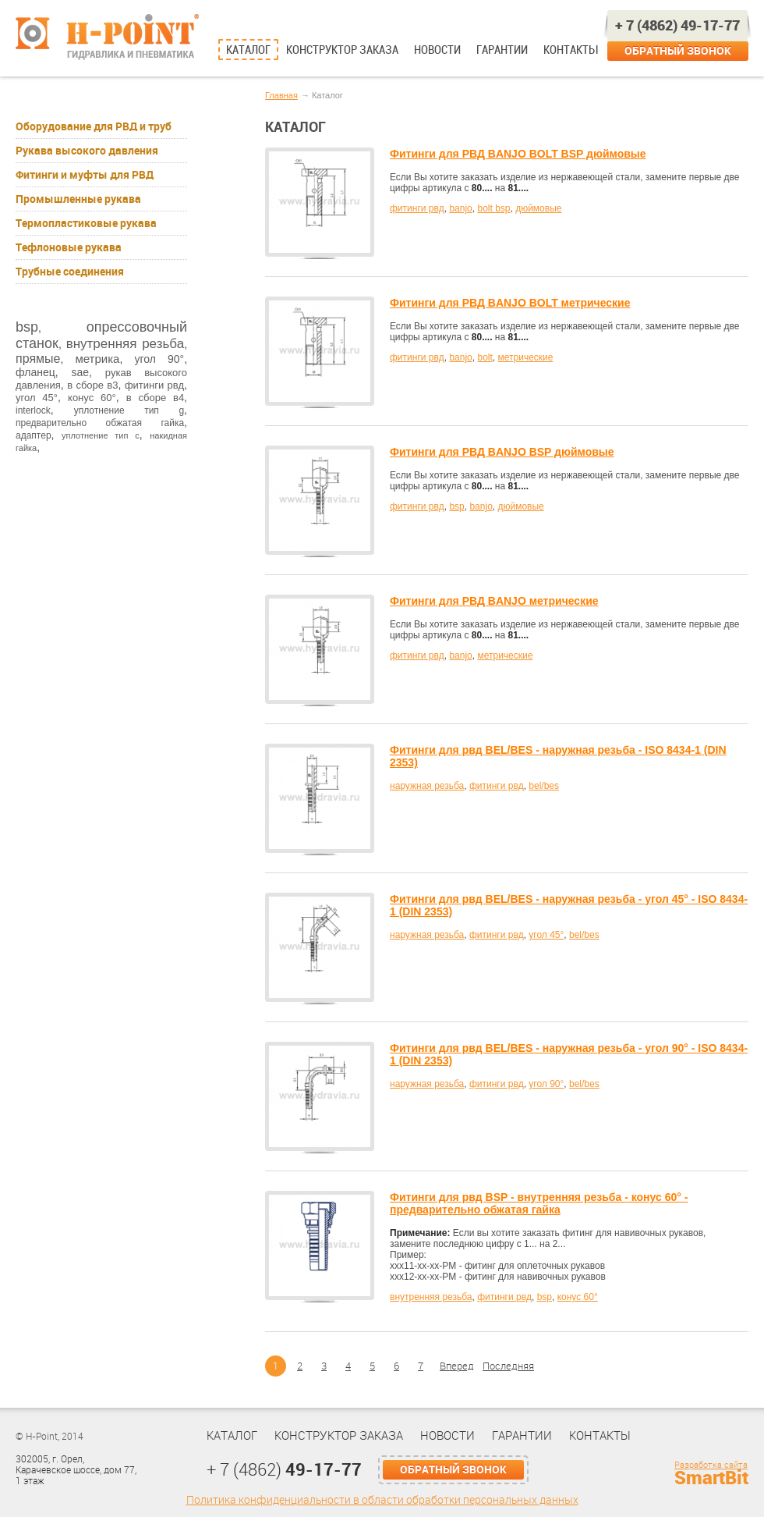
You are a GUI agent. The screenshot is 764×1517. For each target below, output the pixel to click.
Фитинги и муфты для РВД (85, 175)
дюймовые (538, 208)
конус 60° (92, 397)
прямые (38, 358)
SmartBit (711, 1478)
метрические (525, 357)
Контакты (570, 50)
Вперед (457, 1366)
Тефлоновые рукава (69, 247)
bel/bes (544, 785)
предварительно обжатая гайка (100, 422)
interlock (33, 410)
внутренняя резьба (125, 343)
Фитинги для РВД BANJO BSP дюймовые (502, 452)
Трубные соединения (70, 271)
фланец (35, 372)
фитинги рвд (154, 385)
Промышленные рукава (78, 199)
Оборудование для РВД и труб (94, 126)
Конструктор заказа (342, 50)
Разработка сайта (711, 1465)
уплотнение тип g (129, 410)
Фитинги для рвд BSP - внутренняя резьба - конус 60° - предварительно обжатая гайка (539, 1203)
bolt (484, 357)
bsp (27, 327)
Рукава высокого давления (87, 150)
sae (80, 372)
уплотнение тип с (101, 435)
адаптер (33, 435)
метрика (97, 358)
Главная (281, 95)
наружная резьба (427, 785)
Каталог (248, 50)
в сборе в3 (92, 385)
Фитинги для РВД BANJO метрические (494, 601)
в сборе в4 (155, 397)
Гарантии (502, 50)
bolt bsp (493, 208)
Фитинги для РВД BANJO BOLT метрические (510, 303)
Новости (437, 50)
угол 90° (159, 359)
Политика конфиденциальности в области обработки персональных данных (382, 1500)
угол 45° (37, 397)
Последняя (508, 1366)
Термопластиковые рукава (86, 223)
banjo (460, 208)
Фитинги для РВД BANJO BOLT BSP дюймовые (518, 153)
